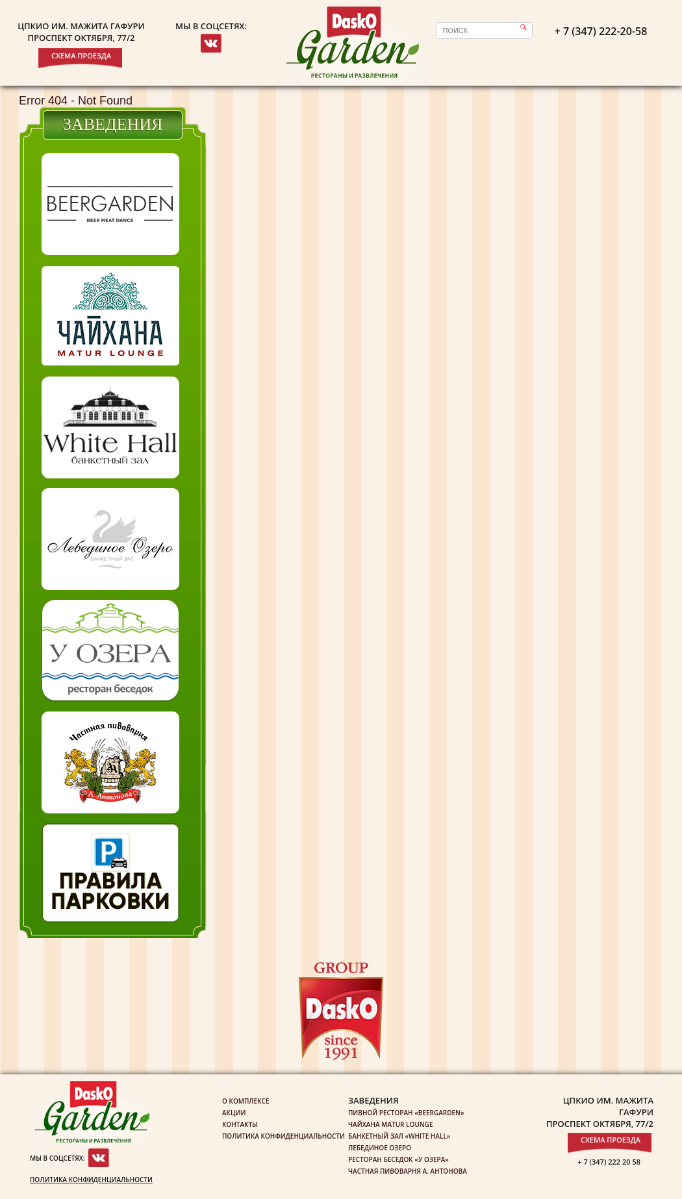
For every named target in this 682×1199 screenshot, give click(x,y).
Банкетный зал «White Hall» (399, 1136)
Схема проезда (81, 55)
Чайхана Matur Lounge (390, 1124)
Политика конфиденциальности (91, 1179)
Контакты (240, 1124)
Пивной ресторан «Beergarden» (406, 1112)
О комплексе (246, 1101)
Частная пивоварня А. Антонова (407, 1171)
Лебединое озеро (379, 1147)
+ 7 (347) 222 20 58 (608, 1162)
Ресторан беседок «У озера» (398, 1159)
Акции (234, 1112)
